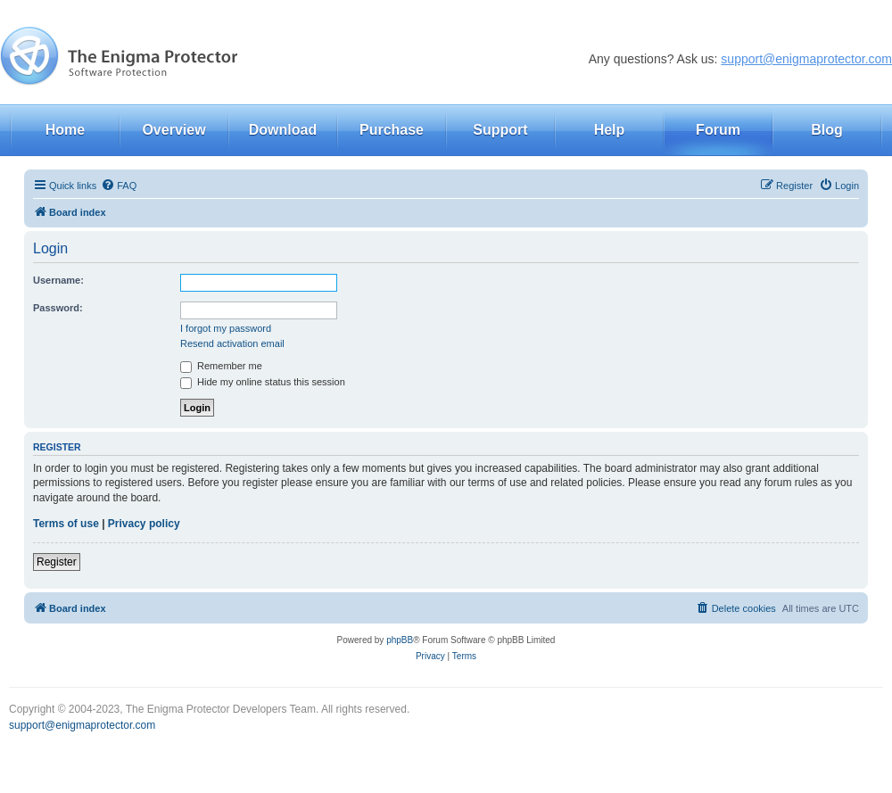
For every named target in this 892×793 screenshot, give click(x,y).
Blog (827, 129)
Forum (718, 129)
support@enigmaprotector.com (806, 59)
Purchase (391, 129)
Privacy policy (144, 523)
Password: (58, 307)
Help (609, 129)
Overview (173, 129)
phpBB (399, 640)
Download (283, 129)
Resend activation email (232, 343)
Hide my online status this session (262, 381)
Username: (58, 280)
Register (57, 562)
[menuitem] (118, 185)
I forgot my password (225, 328)
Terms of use (66, 523)
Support (500, 129)
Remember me (221, 365)
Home (65, 129)
